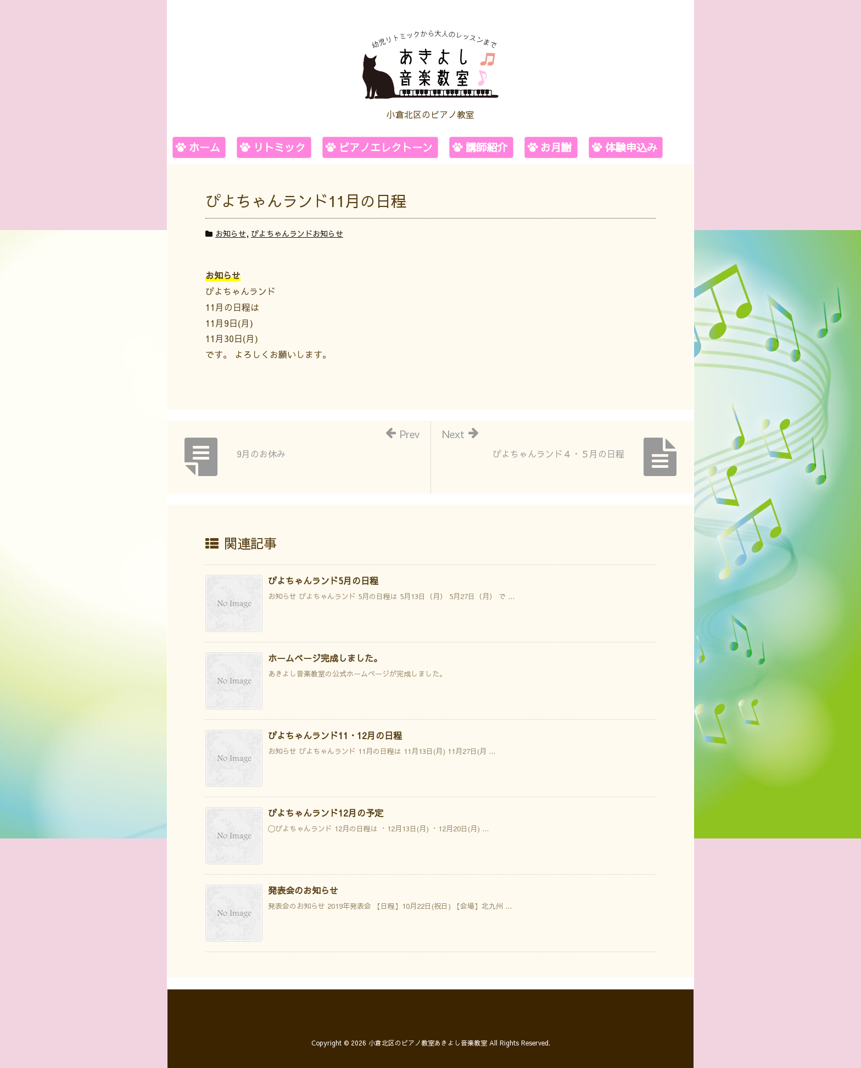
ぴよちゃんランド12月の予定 (325, 813)
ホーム (204, 147)
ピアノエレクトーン (386, 147)
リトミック (279, 147)
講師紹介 (486, 147)
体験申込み (631, 147)
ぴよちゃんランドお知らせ (297, 233)
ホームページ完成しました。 (325, 658)
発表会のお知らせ (303, 890)
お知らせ (230, 233)
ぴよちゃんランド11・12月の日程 (335, 735)
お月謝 (556, 147)
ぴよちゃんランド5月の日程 (323, 580)
